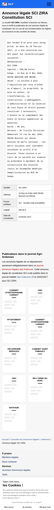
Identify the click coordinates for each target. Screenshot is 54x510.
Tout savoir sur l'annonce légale (17, 475)
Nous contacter (9, 454)
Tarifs (4, 467)
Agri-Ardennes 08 (25, 269)
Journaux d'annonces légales (16, 462)
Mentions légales (10, 449)
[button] (49, 4)
